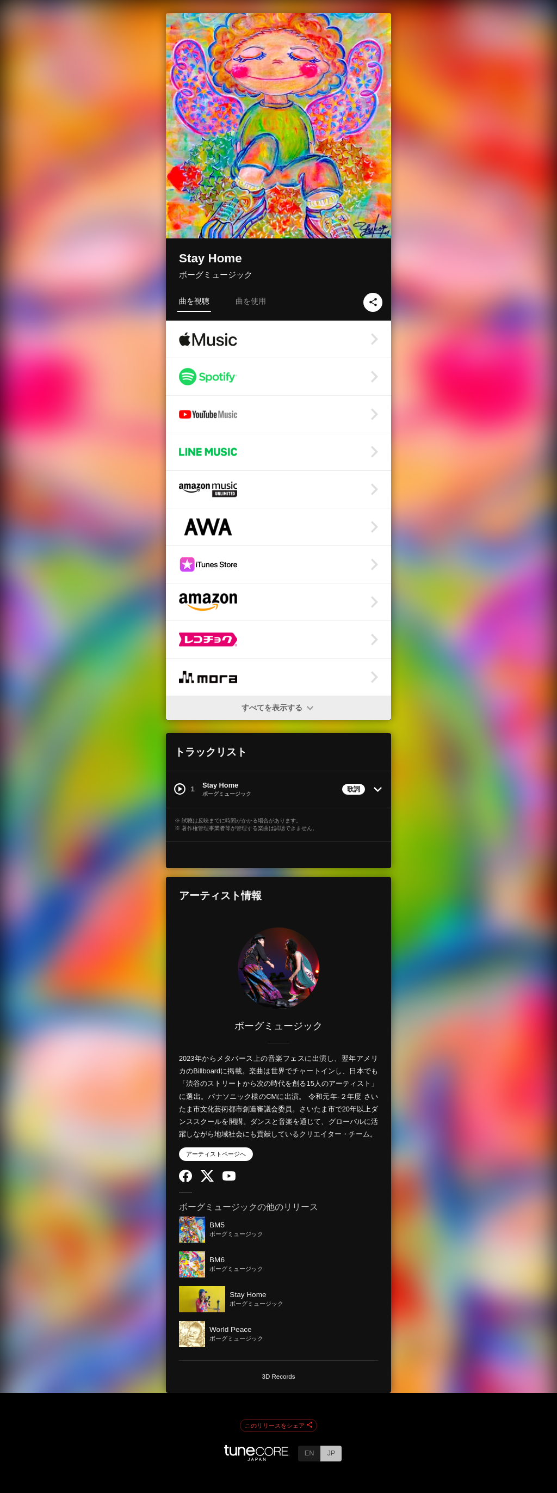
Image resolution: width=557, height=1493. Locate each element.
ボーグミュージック (215, 274)
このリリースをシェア (278, 1425)
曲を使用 (251, 301)
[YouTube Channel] (229, 1178)
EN (309, 1453)
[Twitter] (207, 1179)
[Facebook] (185, 1180)
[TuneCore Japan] (256, 1458)
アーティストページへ (216, 1154)
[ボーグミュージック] (278, 968)
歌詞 (353, 789)
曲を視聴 (194, 301)
